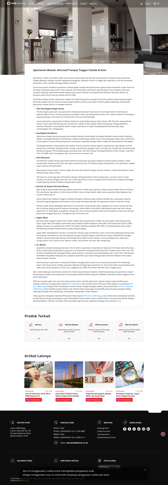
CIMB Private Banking (55, 4)
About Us (93, 4)
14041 (62, 428)
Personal (31, 4)
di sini (118, 301)
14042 (62, 434)
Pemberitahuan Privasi (106, 437)
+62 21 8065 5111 (78, 437)
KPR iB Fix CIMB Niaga (93, 296)
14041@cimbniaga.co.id (77, 443)
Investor (83, 4)
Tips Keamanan (103, 434)
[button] (141, 3)
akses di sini (25, 480)
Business (41, 4)
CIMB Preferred (71, 4)
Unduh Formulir (103, 431)
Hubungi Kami (103, 428)
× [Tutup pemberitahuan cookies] (145, 469)
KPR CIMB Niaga (74, 284)
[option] (84, 37)
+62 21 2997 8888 (78, 431)
